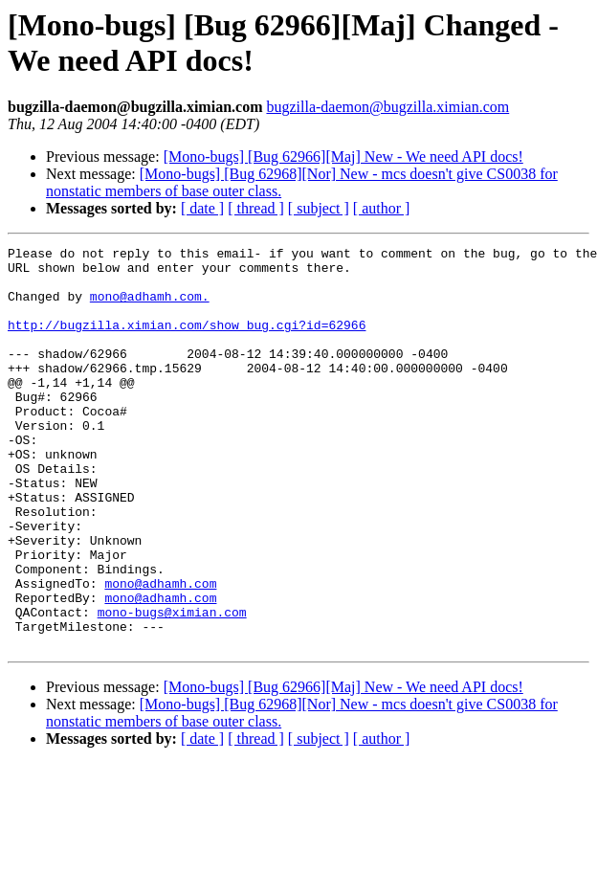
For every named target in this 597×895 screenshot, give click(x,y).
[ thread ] (256, 208)
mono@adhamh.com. (150, 307)
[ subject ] (318, 208)
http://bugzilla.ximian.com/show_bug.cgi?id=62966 (186, 341)
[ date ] (202, 208)
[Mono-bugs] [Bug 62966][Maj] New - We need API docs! (343, 156)
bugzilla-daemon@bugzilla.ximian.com (387, 107)
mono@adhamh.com (160, 651)
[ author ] (381, 208)
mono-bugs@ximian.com (172, 686)
